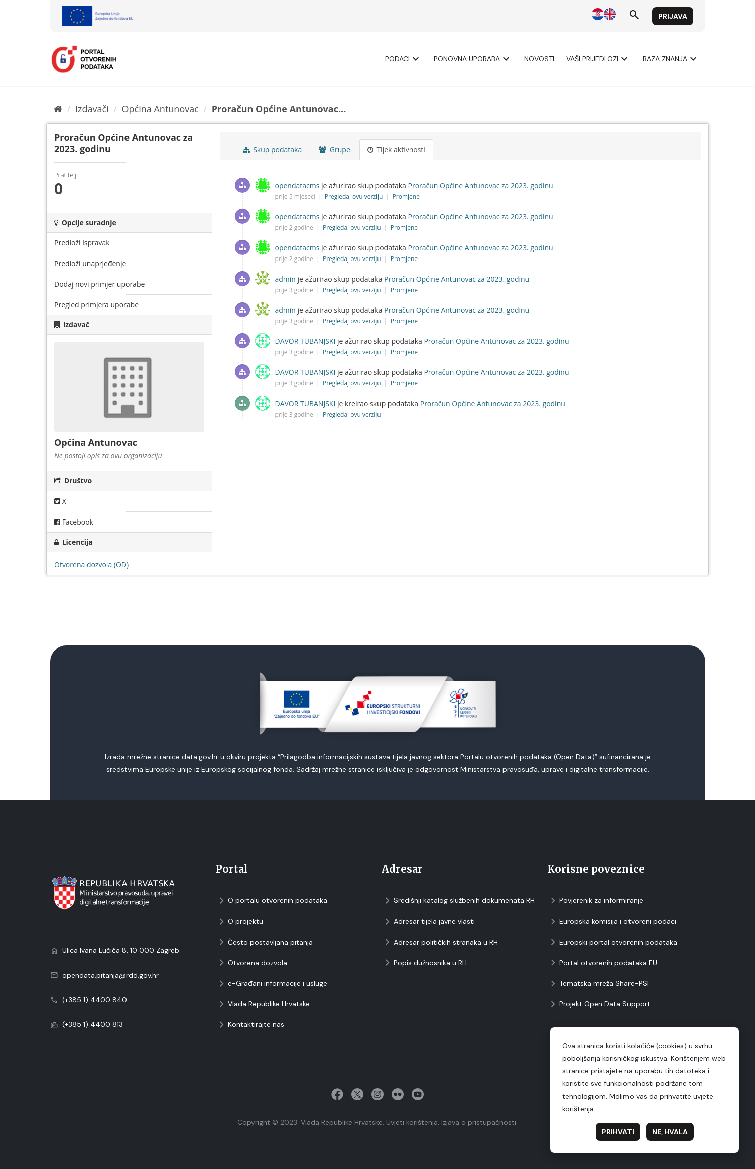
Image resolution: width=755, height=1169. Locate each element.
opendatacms (297, 185)
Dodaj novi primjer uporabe (99, 284)
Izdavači (92, 109)
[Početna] (58, 109)
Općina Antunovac (160, 109)
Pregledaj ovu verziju (355, 196)
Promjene (406, 196)
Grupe (334, 149)
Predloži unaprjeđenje (90, 263)
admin (285, 279)
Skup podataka (272, 149)
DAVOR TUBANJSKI (305, 341)
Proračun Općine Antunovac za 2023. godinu (480, 185)
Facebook (73, 522)
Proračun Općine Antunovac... (279, 109)
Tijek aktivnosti (396, 149)
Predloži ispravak (82, 242)
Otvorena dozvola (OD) (91, 564)
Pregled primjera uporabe (96, 304)
